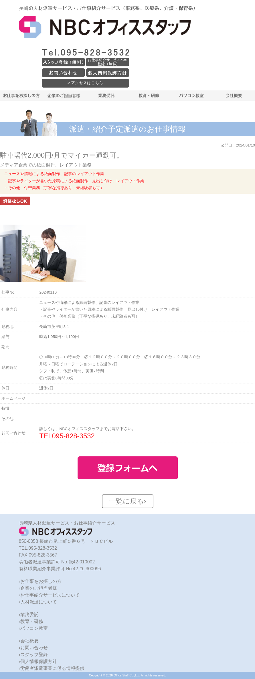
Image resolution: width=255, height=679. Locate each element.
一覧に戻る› (127, 501)
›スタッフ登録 (33, 654)
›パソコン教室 (33, 628)
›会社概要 (29, 640)
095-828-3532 (73, 436)
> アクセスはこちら (85, 82)
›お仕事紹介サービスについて (49, 595)
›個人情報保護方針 (38, 661)
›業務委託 (29, 614)
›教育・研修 (31, 621)
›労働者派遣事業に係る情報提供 (51, 668)
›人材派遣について (38, 601)
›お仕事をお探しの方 (40, 581)
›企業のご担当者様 (38, 588)
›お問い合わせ (33, 647)
